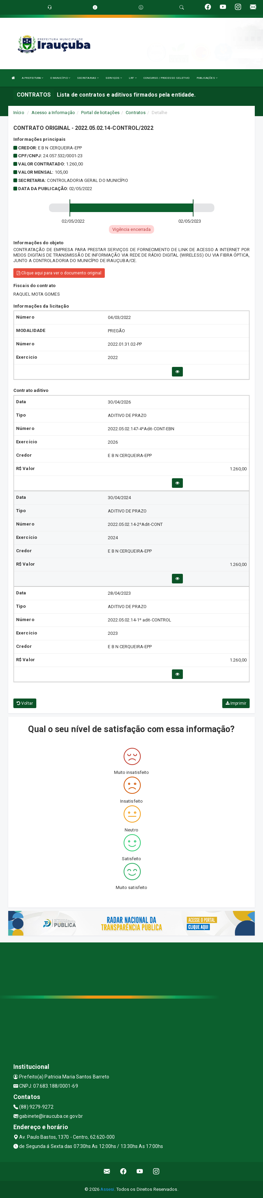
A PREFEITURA (32, 77)
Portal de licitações (100, 112)
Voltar (25, 703)
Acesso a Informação (53, 112)
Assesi (107, 1189)
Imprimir (236, 703)
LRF (133, 77)
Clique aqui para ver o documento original (59, 273)
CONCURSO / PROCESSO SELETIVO (166, 77)
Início (18, 112)
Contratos (136, 112)
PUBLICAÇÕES (207, 77)
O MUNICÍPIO (60, 77)
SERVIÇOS (113, 77)
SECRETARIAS (88, 77)
